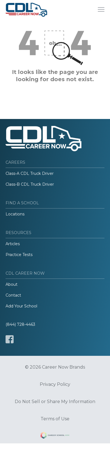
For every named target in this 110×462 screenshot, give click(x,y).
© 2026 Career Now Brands (55, 367)
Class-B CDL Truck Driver (30, 184)
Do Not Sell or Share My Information (55, 401)
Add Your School (21, 306)
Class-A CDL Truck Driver (30, 173)
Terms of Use (55, 419)
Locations (15, 214)
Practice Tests (19, 254)
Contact (13, 295)
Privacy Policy (55, 384)
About (12, 284)
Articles (13, 243)
